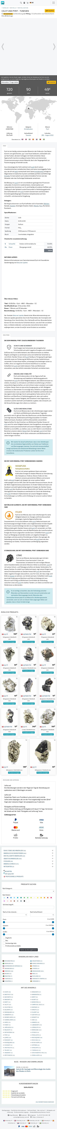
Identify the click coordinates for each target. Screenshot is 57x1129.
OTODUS (35, 1032)
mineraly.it (46, 1120)
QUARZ (7, 1037)
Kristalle (13, 7)
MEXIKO (8, 973)
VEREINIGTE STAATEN (39, 978)
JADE (34, 1019)
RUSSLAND (36, 976)
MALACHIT (8, 1030)
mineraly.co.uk (19, 1120)
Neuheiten (8, 871)
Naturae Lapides (22, 262)
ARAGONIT (8, 999)
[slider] (4, 922)
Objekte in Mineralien (13, 858)
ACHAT (7, 992)
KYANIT (7, 1025)
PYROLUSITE (36, 1035)
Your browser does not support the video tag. (28, 46)
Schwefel (12, 244)
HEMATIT (35, 1017)
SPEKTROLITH (9, 1047)
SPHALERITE (36, 1047)
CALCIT (7, 1004)
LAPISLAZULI (8, 1027)
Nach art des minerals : (10, 912)
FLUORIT (35, 1012)
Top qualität (9, 874)
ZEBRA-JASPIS (37, 1055)
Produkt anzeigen (9, 642)
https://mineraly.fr (38, 1117)
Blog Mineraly (13, 1115)
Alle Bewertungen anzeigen (45, 1102)
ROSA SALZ (36, 1040)
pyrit (5, 634)
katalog (5, 7)
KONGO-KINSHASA (38, 963)
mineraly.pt (33, 1123)
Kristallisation (23, 7)
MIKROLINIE (36, 1030)
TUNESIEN (9, 978)
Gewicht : (5, 925)
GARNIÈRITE (8, 1014)
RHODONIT (8, 1040)
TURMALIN (36, 1050)
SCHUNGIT (8, 1045)
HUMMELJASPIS (9, 1019)
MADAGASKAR (38, 971)
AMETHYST (8, 994)
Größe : (5, 932)
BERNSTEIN (36, 1002)
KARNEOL (35, 1022)
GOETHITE (36, 1014)
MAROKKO (9, 971)
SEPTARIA (35, 1045)
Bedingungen (6, 1110)
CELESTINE (8, 1007)
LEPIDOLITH (36, 1027)
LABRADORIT (37, 1025)
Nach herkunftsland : (36, 912)
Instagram (32, 1115)
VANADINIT (8, 1052)
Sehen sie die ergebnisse (28, 950)
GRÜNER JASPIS (9, 1017)
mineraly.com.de (33, 1120)
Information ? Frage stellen (10, 82)
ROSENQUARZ (9, 1042)
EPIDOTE (35, 1009)
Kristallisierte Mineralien (14, 856)
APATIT (35, 997)
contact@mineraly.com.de (21, 1117)
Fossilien (8, 861)
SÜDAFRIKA (9, 981)
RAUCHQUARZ (37, 1037)
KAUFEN (50, 11)
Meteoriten (9, 866)
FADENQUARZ (9, 1012)
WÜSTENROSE (9, 1055)
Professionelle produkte (13, 876)
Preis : (5, 919)
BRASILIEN (9, 963)
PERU (34, 973)
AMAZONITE (36, 992)
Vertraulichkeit (31, 1110)
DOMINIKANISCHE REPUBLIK (13, 966)
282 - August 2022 (47, 135)
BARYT (7, 1002)
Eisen (10, 247)
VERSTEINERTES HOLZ (39, 1052)
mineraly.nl (21, 1123)
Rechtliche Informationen (18, 1110)
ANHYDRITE (8, 997)
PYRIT (7, 1035)
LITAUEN (35, 968)
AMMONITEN (36, 994)
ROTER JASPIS (37, 1042)
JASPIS (7, 1022)
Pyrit (47, 129)
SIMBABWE (36, 981)
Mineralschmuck (11, 864)
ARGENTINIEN (37, 961)
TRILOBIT (8, 1050)
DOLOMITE (8, 1009)
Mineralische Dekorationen (15, 853)
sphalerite (26, 634)
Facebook (23, 1115)
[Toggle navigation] (53, 3)
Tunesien (28, 135)
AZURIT (35, 999)
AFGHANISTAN (10, 961)
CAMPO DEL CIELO (38, 1004)
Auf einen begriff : (8, 904)
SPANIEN (35, 966)
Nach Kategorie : (8, 888)
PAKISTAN (8, 976)
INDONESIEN (9, 968)
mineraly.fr (7, 1120)
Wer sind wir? (41, 1110)
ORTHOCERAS (9, 1032)
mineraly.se (44, 1123)
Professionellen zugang (21, 1112)
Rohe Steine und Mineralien (15, 850)
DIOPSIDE (35, 1007)
